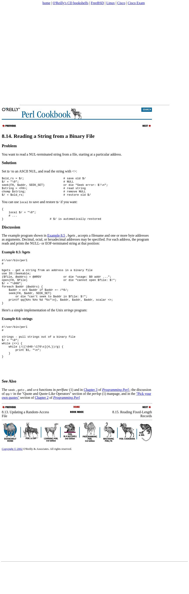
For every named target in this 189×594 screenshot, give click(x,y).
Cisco (121, 3)
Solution (9, 162)
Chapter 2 (42, 423)
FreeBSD (97, 3)
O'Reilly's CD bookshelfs (70, 3)
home (46, 3)
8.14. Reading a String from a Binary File (48, 136)
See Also (9, 406)
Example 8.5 (56, 242)
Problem (9, 146)
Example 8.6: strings (17, 334)
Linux (110, 3)
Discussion (11, 233)
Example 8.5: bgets (16, 259)
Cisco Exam (136, 3)
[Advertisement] (46, 55)
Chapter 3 (90, 415)
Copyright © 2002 (12, 474)
